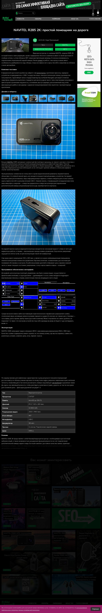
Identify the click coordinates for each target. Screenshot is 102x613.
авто (65, 49)
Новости (20, 19)
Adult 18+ (74, 19)
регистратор (41, 73)
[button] (3, 131)
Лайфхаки (56, 19)
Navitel (65, 45)
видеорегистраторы (43, 49)
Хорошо (95, 609)
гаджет (40, 60)
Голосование (95, 19)
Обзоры (38, 19)
